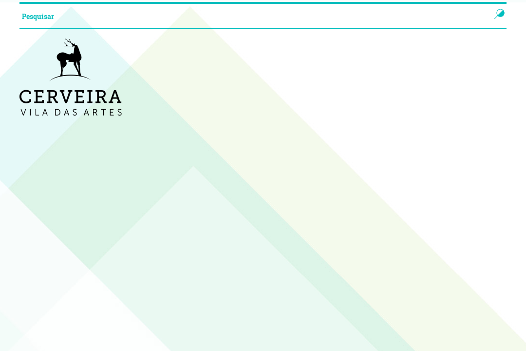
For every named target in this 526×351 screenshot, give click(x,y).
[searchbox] (245, 16)
